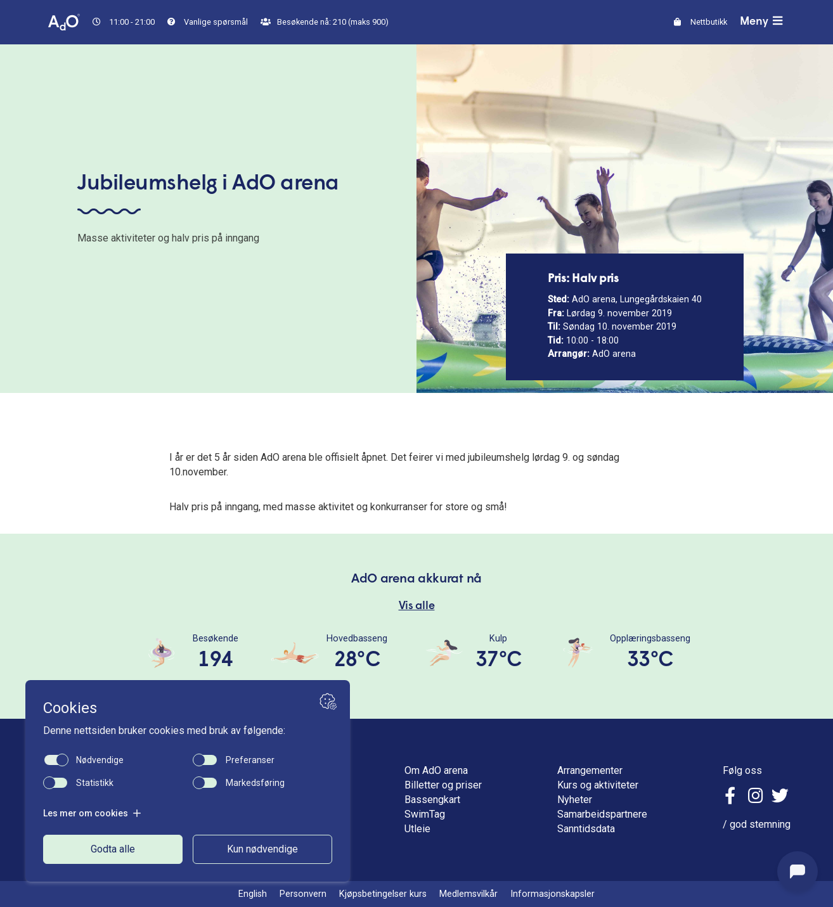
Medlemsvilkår (468, 894)
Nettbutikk (700, 22)
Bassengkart (432, 800)
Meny (762, 21)
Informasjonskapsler (552, 894)
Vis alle (417, 606)
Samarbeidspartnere (602, 814)
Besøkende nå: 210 (325, 22)
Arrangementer (590, 770)
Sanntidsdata (586, 829)
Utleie (417, 829)
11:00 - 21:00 (124, 22)
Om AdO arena (436, 770)
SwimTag (424, 814)
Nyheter (574, 800)
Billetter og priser (443, 785)
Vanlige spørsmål (207, 22)
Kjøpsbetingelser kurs (383, 894)
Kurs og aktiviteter (597, 785)
